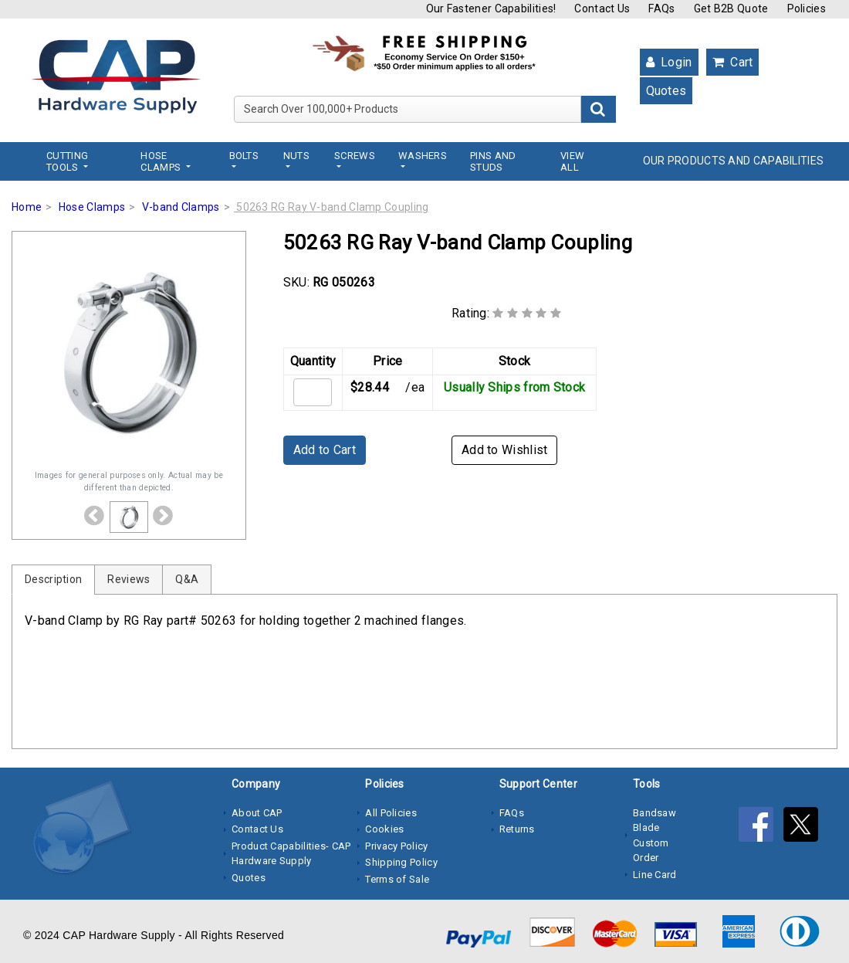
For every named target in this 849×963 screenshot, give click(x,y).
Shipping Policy (401, 862)
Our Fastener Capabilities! (491, 8)
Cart (732, 62)
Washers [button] (422, 155)
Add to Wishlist (505, 450)
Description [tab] (53, 579)
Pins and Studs (493, 161)
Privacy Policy (396, 846)
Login (669, 62)
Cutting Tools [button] (67, 161)
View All (572, 161)
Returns (517, 829)
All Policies (391, 813)
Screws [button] (354, 155)
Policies (806, 8)
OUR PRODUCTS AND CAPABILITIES (733, 160)
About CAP (257, 813)
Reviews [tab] (128, 579)
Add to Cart (324, 450)
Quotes (666, 90)
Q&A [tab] (186, 579)
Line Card (655, 874)
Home (27, 207)
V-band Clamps (181, 207)
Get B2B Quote (731, 8)
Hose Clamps (92, 207)
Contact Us (602, 8)
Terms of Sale (397, 879)
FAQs (661, 8)
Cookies (384, 829)
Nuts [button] (296, 155)
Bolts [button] (244, 155)
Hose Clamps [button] (161, 161)
